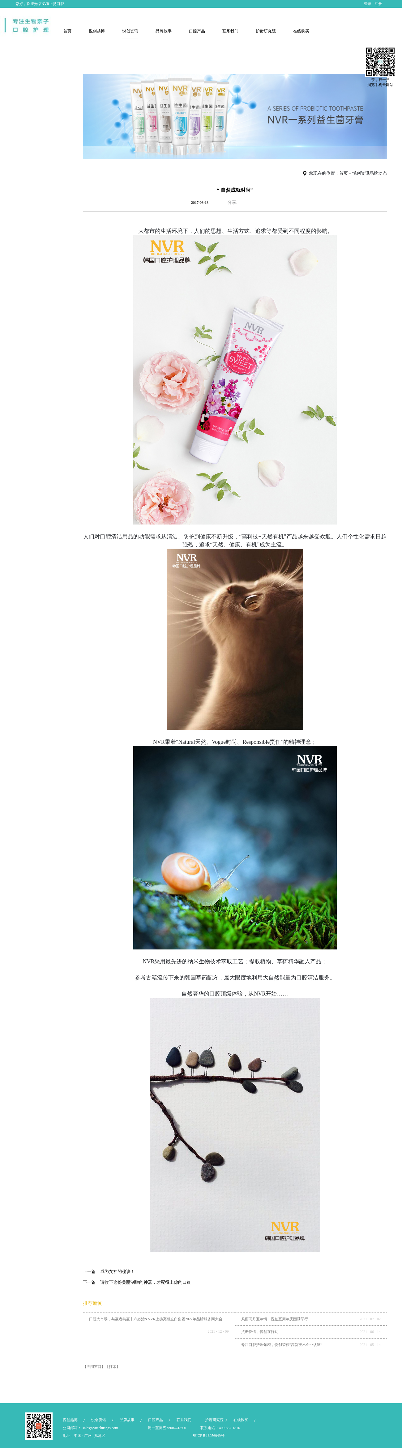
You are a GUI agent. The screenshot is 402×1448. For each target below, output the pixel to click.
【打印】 (112, 1366)
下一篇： (137, 1282)
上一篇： (109, 1271)
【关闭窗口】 (94, 1366)
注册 (378, 4)
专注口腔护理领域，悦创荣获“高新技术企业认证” (282, 1345)
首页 (67, 31)
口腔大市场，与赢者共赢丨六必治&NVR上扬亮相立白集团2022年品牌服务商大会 (155, 1319)
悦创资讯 (361, 173)
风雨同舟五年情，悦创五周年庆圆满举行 (274, 1319)
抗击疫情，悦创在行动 (259, 1332)
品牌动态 (378, 173)
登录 (367, 4)
